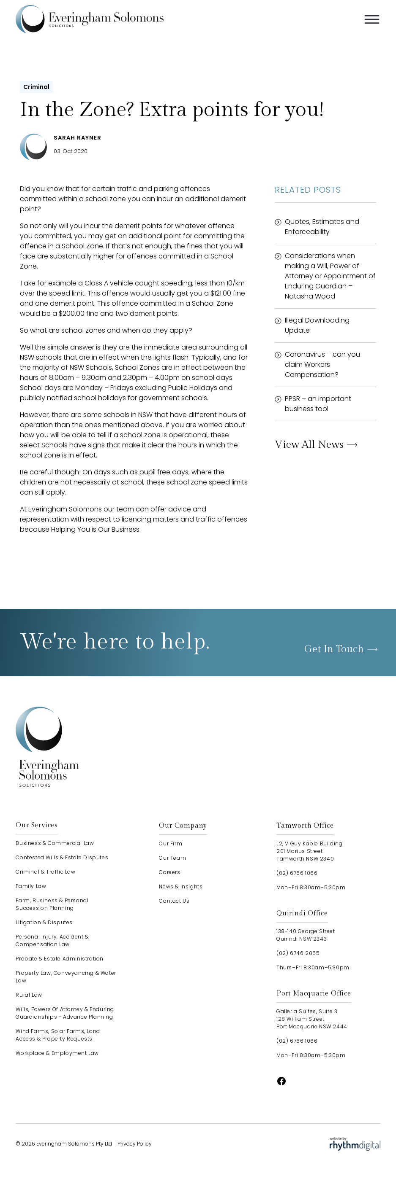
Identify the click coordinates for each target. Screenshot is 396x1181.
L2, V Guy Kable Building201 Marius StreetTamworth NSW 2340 (309, 851)
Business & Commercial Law (55, 843)
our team (172, 857)
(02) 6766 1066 (296, 873)
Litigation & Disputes (44, 922)
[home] (90, 19)
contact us (174, 900)
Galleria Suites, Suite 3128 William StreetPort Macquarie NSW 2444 (311, 1019)
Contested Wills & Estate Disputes (62, 857)
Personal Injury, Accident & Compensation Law (52, 940)
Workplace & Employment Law (57, 1053)
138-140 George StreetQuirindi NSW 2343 (305, 935)
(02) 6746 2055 (298, 953)
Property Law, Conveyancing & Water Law (66, 976)
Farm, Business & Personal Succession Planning (52, 904)
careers (169, 872)
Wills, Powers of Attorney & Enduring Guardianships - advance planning (65, 1013)
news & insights (180, 886)
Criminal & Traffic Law (45, 871)
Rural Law (29, 994)
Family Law (31, 886)
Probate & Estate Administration (60, 958)
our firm (170, 843)
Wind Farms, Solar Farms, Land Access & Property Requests (58, 1035)
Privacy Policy (134, 1143)
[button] (371, 19)
